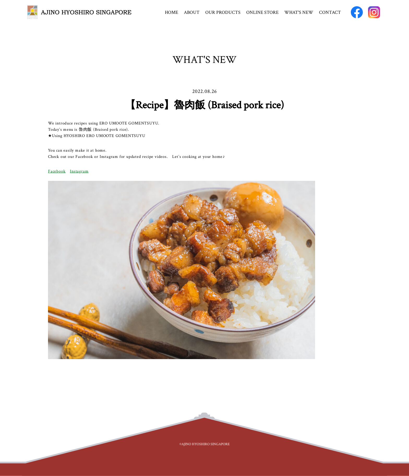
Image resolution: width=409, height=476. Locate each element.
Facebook (56, 171)
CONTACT (330, 12)
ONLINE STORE (262, 12)
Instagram (79, 171)
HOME (171, 12)
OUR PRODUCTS (222, 12)
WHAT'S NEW (298, 12)
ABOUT (192, 12)
